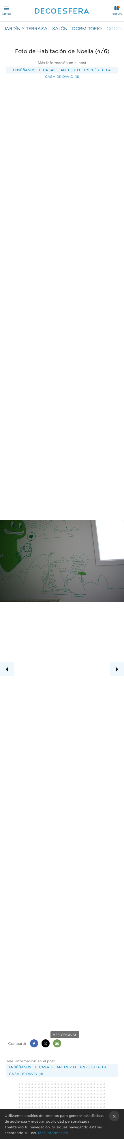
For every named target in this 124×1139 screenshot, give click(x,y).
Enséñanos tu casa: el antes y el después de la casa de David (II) (62, 71)
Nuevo (117, 14)
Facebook (34, 1043)
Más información (53, 1132)
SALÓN (59, 28)
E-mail (57, 1043)
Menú (6, 14)
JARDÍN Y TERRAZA (25, 28)
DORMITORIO (87, 28)
